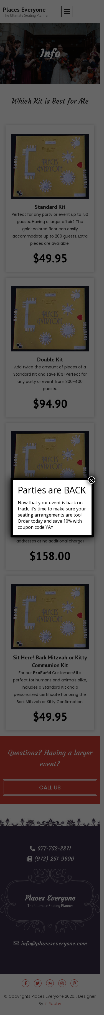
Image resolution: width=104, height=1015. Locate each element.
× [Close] (91, 480)
